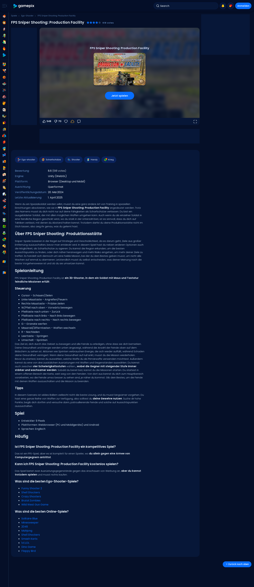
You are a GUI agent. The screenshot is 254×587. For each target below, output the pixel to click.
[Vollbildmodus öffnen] (195, 121)
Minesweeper (30, 522)
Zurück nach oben (237, 564)
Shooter (73, 160)
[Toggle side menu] (4, 5)
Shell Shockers (30, 492)
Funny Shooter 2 (31, 488)
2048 (24, 526)
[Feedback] (79, 121)
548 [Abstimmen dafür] (46, 121)
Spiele (14, 15)
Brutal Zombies (30, 500)
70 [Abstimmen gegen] (57, 121)
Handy (92, 160)
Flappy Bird (28, 551)
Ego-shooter (26, 160)
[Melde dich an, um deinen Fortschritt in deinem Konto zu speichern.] (72, 121)
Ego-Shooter (27, 15)
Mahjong (26, 531)
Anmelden (243, 5)
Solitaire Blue (29, 518)
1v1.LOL (25, 543)
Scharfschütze (51, 160)
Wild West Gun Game (34, 504)
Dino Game (28, 547)
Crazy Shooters (31, 496)
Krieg (109, 160)
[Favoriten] (66, 121)
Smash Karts (29, 539)
